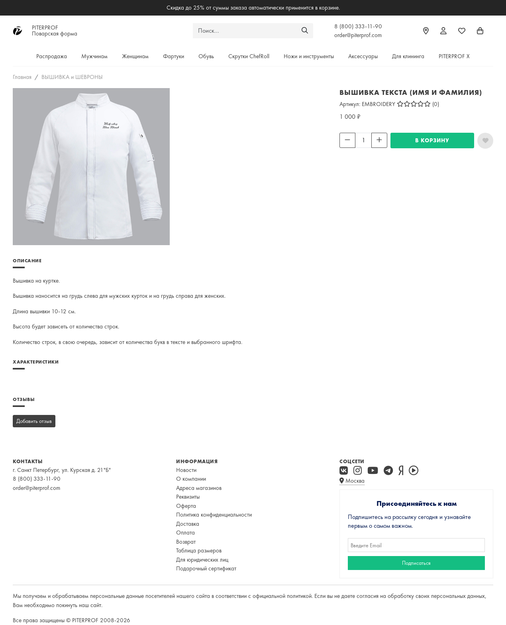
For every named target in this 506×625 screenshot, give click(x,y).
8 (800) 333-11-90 (358, 26)
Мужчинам (94, 56)
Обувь (206, 56)
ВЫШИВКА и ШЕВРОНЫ (72, 77)
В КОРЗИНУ (432, 140)
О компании (191, 479)
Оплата (185, 533)
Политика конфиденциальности (214, 515)
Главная (22, 77)
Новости (186, 470)
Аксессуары (363, 56)
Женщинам (135, 56)
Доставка (187, 524)
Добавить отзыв (34, 421)
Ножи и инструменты (309, 56)
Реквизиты (188, 497)
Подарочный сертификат (206, 568)
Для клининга (408, 56)
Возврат (186, 542)
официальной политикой (282, 596)
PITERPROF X (454, 56)
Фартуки (173, 56)
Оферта (186, 506)
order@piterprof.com (358, 35)
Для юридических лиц (202, 560)
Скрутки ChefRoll (248, 56)
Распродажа (51, 56)
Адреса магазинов (199, 488)
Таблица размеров (199, 550)
